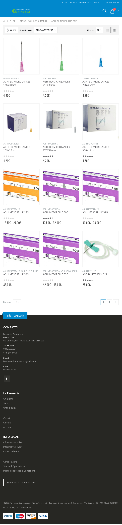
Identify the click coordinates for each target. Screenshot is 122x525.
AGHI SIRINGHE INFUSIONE (33, 271)
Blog (64, 2)
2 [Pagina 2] (109, 302)
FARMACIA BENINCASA (80, 2)
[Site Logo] (21, 11)
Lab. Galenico (112, 2)
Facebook (7, 379)
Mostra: (90, 30)
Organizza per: (26, 30)
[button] (7, 11)
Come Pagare (10, 462)
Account (7, 427)
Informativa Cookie (12, 443)
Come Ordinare (11, 452)
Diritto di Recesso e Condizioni (19, 471)
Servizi (97, 2)
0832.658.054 (9, 349)
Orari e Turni (9, 408)
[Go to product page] (21, 56)
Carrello (7, 423)
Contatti (7, 418)
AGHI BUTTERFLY (89, 271)
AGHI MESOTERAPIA (11, 209)
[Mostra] (99, 30)
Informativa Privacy (12, 447)
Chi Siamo (8, 399)
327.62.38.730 (10, 353)
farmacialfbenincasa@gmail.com (19, 361)
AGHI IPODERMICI (11, 78)
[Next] (116, 302)
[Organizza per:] (46, 30)
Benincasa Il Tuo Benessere (21, 483)
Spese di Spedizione (14, 467)
